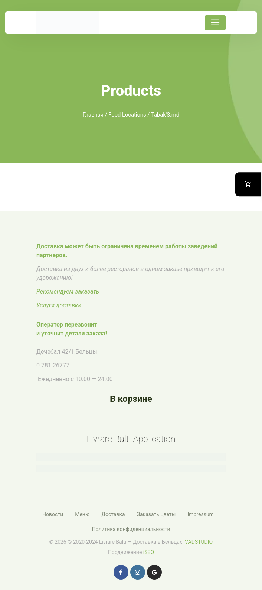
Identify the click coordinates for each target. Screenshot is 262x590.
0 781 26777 (52, 365)
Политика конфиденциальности (131, 529)
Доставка (113, 514)
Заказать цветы (156, 514)
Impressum (200, 514)
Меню (82, 514)
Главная (93, 114)
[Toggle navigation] (215, 22)
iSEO (148, 552)
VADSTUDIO (199, 542)
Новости (52, 514)
